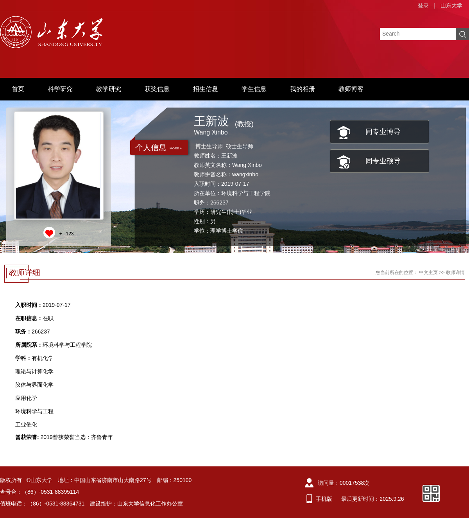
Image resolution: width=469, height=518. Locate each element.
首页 (18, 89)
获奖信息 (157, 89)
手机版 (324, 499)
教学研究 (108, 89)
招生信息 (205, 89)
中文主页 (428, 272)
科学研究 (60, 89)
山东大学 (451, 5)
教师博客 (350, 89)
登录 (423, 5)
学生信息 (254, 89)
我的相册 (302, 89)
